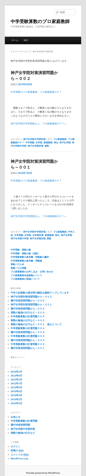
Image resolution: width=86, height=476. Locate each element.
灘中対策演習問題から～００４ (28, 308)
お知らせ (15, 417)
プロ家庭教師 (60, 139)
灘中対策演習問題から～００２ (28, 340)
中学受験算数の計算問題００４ (28, 328)
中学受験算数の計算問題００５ (28, 316)
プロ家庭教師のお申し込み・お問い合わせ (32, 271)
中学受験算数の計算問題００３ (28, 336)
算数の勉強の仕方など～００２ (28, 320)
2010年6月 (16, 387)
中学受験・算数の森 (21, 249)
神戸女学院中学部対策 (34, 139)
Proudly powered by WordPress (43, 473)
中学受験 (29, 142)
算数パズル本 (17, 264)
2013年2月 (16, 379)
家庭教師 (48, 142)
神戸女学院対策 (35, 146)
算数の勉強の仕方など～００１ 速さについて (36, 324)
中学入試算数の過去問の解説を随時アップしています (40, 292)
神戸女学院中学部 (20, 238)
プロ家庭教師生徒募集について (26, 275)
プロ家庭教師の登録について (25, 279)
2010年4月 (16, 395)
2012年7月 (16, 383)
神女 (56, 142)
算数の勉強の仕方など (23, 432)
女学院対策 (38, 235)
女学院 (39, 142)
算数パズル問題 (18, 268)
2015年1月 (16, 371)
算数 (46, 146)
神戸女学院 (65, 142)
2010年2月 (16, 403)
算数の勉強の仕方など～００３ (28, 312)
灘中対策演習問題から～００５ (28, 300)
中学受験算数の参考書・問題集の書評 (30, 257)
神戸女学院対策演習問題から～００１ (31, 304)
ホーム (15, 40)
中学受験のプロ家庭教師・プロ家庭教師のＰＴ (36, 92)
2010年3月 (16, 399)
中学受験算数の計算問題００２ (28, 344)
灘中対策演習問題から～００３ (28, 332)
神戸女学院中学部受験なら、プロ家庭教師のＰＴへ (39, 123)
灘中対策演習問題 (20, 424)
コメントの (19, 454)
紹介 (26, 40)
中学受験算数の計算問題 (24, 420)
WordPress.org (19, 458)
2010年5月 (16, 391)
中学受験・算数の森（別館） (25, 253)
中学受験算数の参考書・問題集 (26, 261)
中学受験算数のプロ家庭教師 (40, 21)
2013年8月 (16, 375)
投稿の (17, 450)
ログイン (15, 446)
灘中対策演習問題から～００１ (28, 348)
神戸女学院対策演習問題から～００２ (31, 296)
